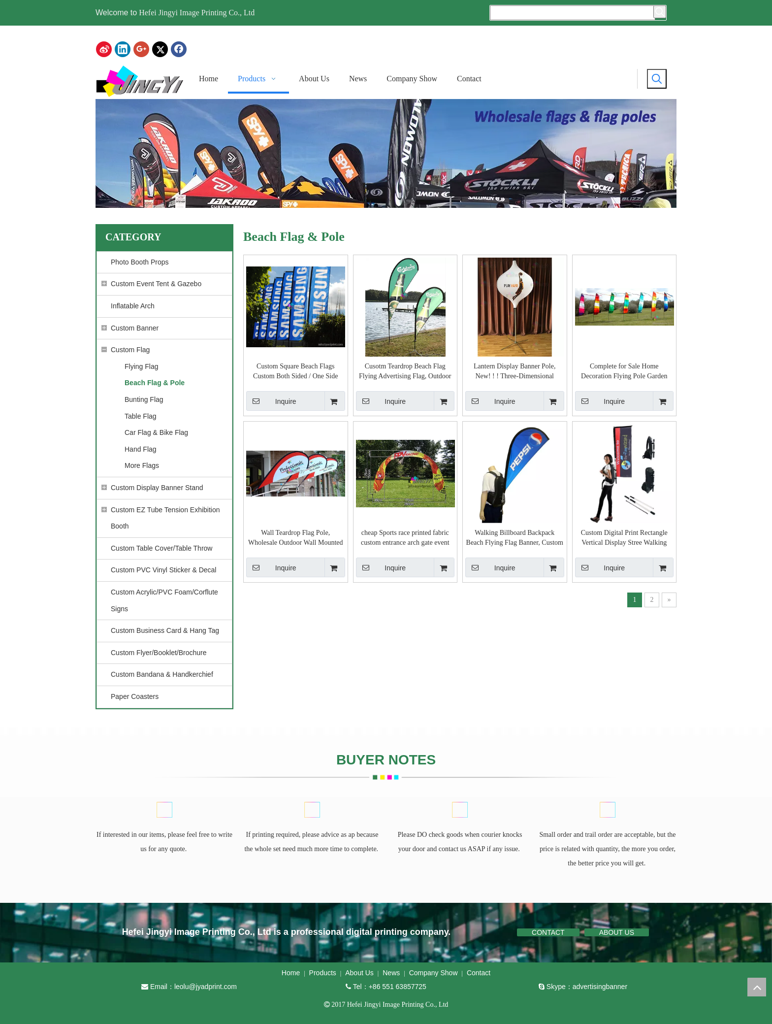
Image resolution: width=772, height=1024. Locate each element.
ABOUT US (616, 932)
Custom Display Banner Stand (157, 488)
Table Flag (141, 416)
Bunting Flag (144, 399)
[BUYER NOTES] (165, 810)
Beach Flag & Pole (155, 383)
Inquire (271, 401)
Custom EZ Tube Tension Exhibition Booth (165, 518)
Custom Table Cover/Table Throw (161, 548)
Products (322, 973)
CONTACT (548, 932)
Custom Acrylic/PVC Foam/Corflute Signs (164, 600)
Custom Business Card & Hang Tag (165, 630)
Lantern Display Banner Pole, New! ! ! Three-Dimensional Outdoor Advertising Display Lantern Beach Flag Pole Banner (515, 372)
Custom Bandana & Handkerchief (162, 674)
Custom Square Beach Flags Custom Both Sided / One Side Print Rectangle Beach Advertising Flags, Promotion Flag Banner (295, 372)
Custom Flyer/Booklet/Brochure (159, 653)
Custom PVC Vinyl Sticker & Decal (163, 570)
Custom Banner (135, 328)
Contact (478, 973)
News (391, 973)
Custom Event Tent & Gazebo (156, 284)
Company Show (433, 973)
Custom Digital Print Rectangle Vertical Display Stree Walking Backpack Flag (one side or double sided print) (624, 538)
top (756, 987)
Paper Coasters (135, 696)
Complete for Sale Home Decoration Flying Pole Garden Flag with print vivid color (624, 372)
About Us (359, 973)
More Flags (142, 465)
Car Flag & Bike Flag (156, 432)
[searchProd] (572, 12)
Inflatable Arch (133, 306)
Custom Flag (130, 350)
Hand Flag (141, 449)
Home (291, 973)
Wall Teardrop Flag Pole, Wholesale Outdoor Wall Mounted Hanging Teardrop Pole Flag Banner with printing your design (295, 538)
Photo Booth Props (140, 262)
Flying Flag (141, 366)
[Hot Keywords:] (659, 11)
